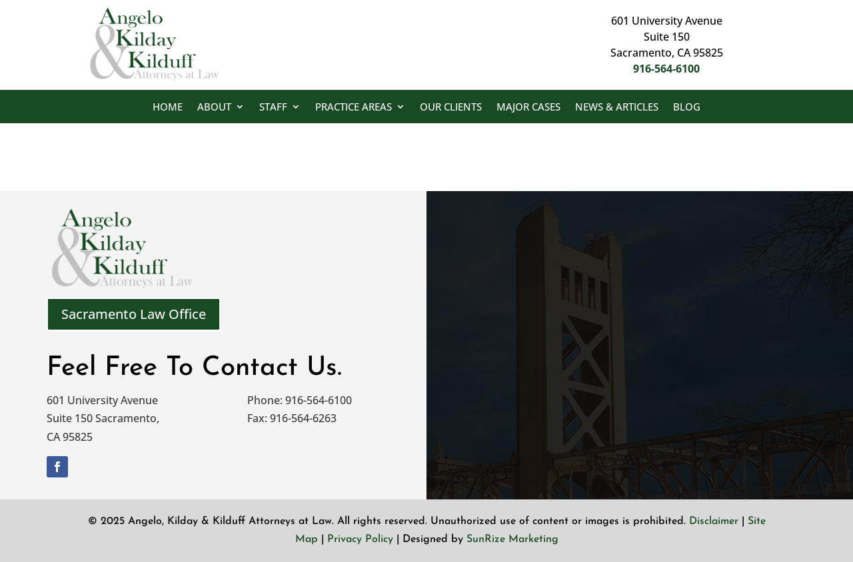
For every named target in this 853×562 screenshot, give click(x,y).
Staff (273, 107)
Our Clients (451, 107)
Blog (686, 107)
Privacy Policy (360, 539)
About (214, 107)
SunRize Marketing (512, 539)
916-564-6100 (666, 68)
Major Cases (528, 107)
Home (168, 107)
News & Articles (616, 107)
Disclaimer (713, 521)
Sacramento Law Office (133, 314)
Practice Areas (353, 107)
